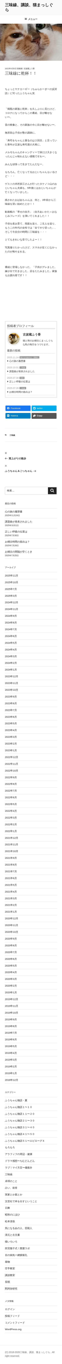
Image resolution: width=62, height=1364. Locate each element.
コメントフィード (15, 1322)
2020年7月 (11, 952)
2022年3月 (11, 817)
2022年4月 (11, 810)
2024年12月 (11, 602)
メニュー (31, 19)
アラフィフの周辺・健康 (18, 1154)
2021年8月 (11, 864)
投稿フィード (12, 1315)
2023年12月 (11, 676)
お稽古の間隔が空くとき (18, 551)
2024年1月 (11, 669)
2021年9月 (11, 857)
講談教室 (10, 1275)
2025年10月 (11, 582)
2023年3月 (11, 736)
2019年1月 (11, 1073)
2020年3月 (11, 979)
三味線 (22, 368)
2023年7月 (11, 710)
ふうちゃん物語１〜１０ (18, 1107)
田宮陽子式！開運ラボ (17, 1248)
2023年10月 (11, 689)
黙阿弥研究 (11, 1288)
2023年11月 (11, 683)
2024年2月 (11, 662)
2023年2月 (11, 743)
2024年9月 (11, 615)
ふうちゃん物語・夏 (16, 1100)
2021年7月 (11, 871)
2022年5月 (11, 804)
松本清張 (10, 1221)
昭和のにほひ (12, 1214)
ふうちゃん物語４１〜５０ (20, 1134)
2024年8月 (11, 622)
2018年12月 (11, 1080)
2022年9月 (11, 777)
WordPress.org (13, 1329)
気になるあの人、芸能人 (29, 357)
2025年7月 (11, 589)
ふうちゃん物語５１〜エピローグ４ (25, 1140)
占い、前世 (11, 1187)
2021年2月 (11, 905)
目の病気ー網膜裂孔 (16, 1255)
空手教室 (10, 1268)
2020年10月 (11, 931)
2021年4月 (11, 891)
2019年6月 (11, 1039)
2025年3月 (11, 595)
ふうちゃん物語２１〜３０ (20, 1120)
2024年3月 (11, 656)
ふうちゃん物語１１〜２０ (20, 1113)
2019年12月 (11, 999)
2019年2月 (11, 1066)
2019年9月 (11, 1019)
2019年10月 (11, 1012)
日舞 (7, 1207)
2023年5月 (11, 723)
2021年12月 (11, 837)
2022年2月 (11, 824)
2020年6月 (11, 958)
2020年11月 (11, 925)
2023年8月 (11, 703)
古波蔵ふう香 (29, 69)
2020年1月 (11, 992)
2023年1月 (11, 750)
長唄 (22, 378)
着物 (7, 1261)
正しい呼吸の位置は (19, 381)
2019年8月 (11, 1026)
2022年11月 (11, 763)
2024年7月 (11, 629)
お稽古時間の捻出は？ (20, 392)
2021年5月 (11, 884)
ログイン (10, 1309)
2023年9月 (11, 696)
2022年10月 (11, 770)
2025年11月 (11, 575)
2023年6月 (11, 716)
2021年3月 (11, 898)
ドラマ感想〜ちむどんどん (20, 1160)
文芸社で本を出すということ (21, 1201)
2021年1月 (11, 911)
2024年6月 (11, 636)
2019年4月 (11, 1053)
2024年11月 (11, 609)
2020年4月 (11, 972)
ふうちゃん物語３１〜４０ (20, 1127)
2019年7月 (11, 1032)
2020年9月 (11, 938)
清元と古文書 (12, 1234)
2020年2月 (11, 985)
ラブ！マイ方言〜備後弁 (18, 1167)
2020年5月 (11, 965)
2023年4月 (11, 730)
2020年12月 (11, 918)
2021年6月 (11, 878)
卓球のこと (11, 1181)
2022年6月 (11, 797)
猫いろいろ (11, 1241)
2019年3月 (11, 1059)
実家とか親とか (13, 1194)
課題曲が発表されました (22, 371)
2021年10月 (11, 851)
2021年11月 (11, 844)
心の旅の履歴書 (17, 361)
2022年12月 (11, 757)
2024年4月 (11, 649)
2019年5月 (11, 1046)
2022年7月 (11, 790)
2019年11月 (11, 1005)
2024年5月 (11, 642)
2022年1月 (11, 831)
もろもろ (10, 1147)
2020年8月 (11, 945)
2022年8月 (11, 783)
